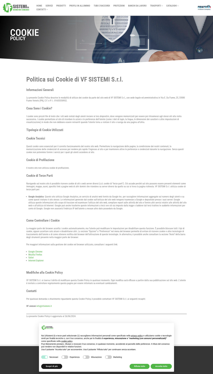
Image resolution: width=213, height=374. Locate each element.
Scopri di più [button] (52, 366)
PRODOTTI (61, 5)
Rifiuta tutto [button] (139, 366)
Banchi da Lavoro (137, 5)
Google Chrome (35, 251)
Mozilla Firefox (35, 254)
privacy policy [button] (137, 336)
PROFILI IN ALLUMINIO (79, 5)
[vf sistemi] (17, 8)
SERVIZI (49, 5)
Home (39, 5)
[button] (162, 5)
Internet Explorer (36, 260)
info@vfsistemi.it (44, 306)
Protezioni (119, 5)
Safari (31, 257)
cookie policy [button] (66, 341)
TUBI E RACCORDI (102, 5)
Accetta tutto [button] (161, 366)
